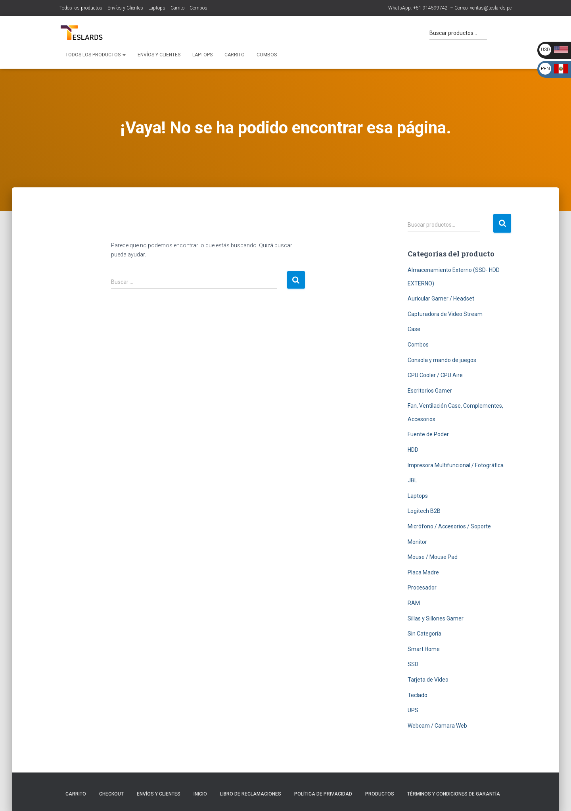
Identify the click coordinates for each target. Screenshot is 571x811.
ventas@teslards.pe (491, 8)
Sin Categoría (424, 633)
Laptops (156, 8)
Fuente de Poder (428, 434)
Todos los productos (80, 8)
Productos (379, 794)
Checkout (111, 794)
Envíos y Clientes (125, 8)
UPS (413, 710)
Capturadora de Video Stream (445, 314)
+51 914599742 (430, 8)
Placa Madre (423, 572)
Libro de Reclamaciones (250, 794)
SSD (413, 664)
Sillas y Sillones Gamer (436, 618)
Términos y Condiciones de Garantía (453, 794)
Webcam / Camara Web (437, 725)
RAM (414, 603)
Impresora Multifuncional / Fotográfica (456, 465)
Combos (198, 8)
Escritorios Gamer (430, 390)
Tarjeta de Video (428, 679)
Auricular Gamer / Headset (441, 298)
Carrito (177, 8)
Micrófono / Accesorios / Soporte (449, 526)
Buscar (502, 223)
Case (414, 329)
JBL (412, 480)
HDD (413, 450)
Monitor (417, 542)
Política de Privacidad (323, 794)
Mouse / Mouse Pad (433, 557)
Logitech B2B (424, 511)
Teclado (417, 695)
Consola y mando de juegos (442, 360)
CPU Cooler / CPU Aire (435, 375)
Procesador (422, 587)
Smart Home (424, 649)
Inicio (200, 794)
